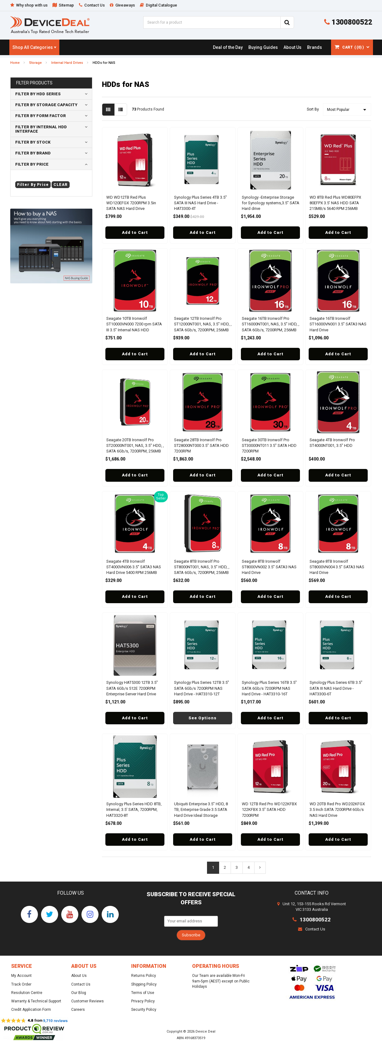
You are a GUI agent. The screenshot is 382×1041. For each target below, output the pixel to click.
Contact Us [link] (80, 984)
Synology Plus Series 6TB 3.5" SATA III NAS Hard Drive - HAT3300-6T (336, 688)
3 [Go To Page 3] (237, 867)
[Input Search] (211, 22)
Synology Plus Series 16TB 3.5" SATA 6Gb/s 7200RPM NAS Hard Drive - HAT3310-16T (269, 688)
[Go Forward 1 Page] (260, 868)
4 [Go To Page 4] (248, 867)
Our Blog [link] (78, 993)
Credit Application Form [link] (31, 1009)
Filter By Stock (33, 142)
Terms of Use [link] (142, 993)
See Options (202, 718)
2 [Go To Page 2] (225, 867)
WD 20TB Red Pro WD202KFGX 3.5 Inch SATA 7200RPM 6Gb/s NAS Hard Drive (337, 809)
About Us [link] (79, 975)
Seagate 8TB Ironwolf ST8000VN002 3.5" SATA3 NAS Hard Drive (269, 567)
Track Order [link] (21, 984)
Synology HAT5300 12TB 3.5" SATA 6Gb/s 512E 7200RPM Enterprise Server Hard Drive (132, 688)
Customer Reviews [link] (87, 1001)
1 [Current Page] (213, 867)
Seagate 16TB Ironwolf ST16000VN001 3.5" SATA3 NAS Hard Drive (338, 324)
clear (60, 184)
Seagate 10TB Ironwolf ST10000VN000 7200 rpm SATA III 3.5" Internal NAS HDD (134, 324)
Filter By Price (31, 164)
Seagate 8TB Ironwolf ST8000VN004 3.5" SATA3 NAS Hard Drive (337, 567)
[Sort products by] (347, 110)
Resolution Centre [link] (26, 993)
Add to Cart (135, 232)
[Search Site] (287, 22)
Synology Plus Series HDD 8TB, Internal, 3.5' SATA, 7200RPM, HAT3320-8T (134, 809)
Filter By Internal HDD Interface (41, 129)
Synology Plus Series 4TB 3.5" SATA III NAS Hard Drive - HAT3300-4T (200, 203)
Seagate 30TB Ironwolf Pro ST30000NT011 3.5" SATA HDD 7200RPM (269, 445)
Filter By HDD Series (38, 94)
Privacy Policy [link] (143, 1001)
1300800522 (348, 22)
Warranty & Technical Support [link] (36, 1001)
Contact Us (311, 929)
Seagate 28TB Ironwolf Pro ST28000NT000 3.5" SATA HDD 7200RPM (201, 445)
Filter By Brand (33, 153)
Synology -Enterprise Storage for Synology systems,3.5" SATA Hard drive (270, 203)
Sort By (313, 109)
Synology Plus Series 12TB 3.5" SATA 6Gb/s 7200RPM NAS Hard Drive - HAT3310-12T (201, 688)
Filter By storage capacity (46, 104)
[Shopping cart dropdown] (352, 47)
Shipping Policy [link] (144, 984)
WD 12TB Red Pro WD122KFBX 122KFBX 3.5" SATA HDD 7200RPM (269, 809)
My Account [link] (21, 975)
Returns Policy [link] (143, 975)
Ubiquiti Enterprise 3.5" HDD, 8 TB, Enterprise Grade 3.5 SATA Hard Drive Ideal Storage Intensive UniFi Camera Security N (202, 815)
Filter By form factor (40, 115)
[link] (228, 47)
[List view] (120, 109)
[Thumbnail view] (108, 109)
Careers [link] (78, 1009)
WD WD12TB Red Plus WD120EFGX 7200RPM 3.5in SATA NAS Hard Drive (131, 203)
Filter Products (34, 83)
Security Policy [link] (143, 1009)
